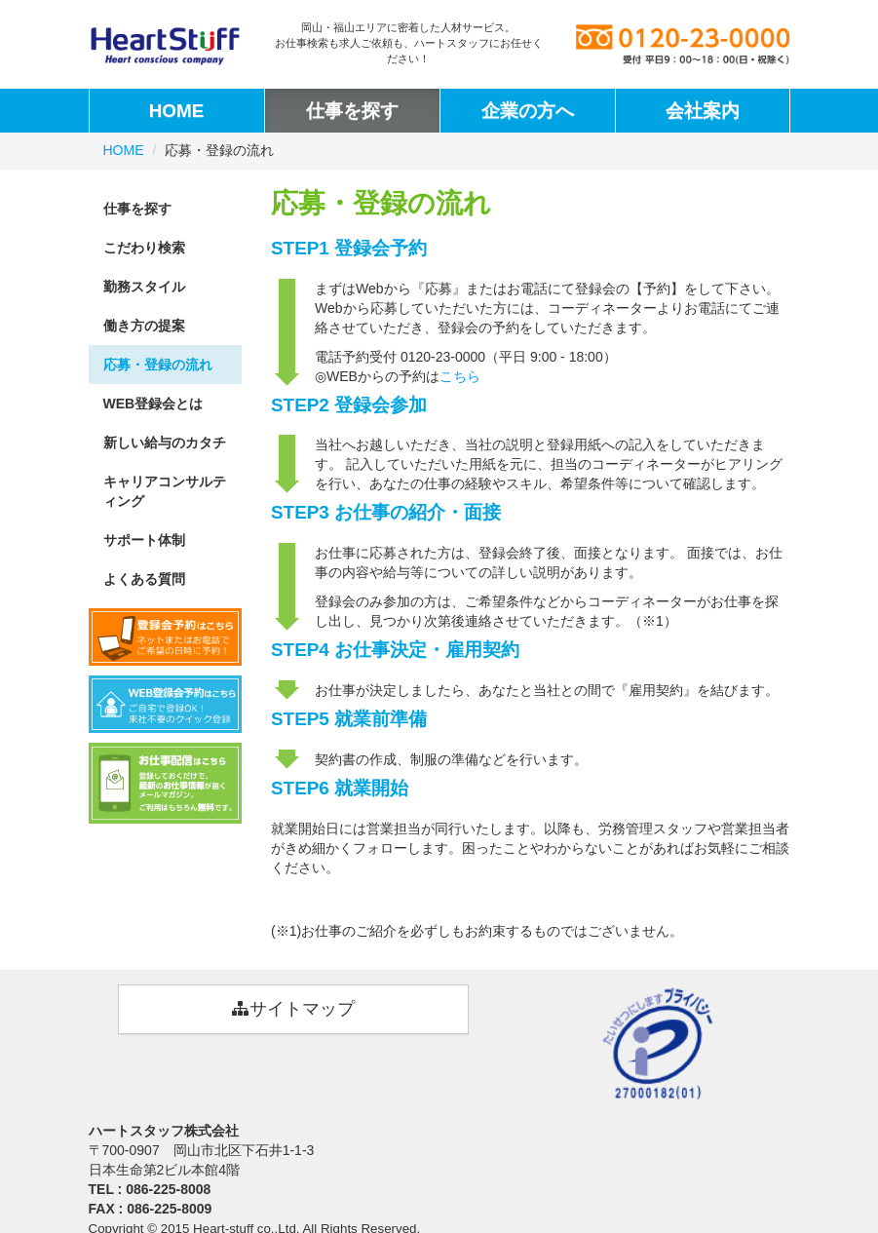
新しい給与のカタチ (164, 442)
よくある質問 (144, 579)
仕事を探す (352, 110)
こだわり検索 (144, 247)
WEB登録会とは (153, 403)
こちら (459, 376)
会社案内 (703, 110)
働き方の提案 (144, 325)
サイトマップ (293, 1009)
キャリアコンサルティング (164, 491)
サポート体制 (144, 540)
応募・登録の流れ (157, 364)
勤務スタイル (144, 286)
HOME (177, 110)
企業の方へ (527, 110)
